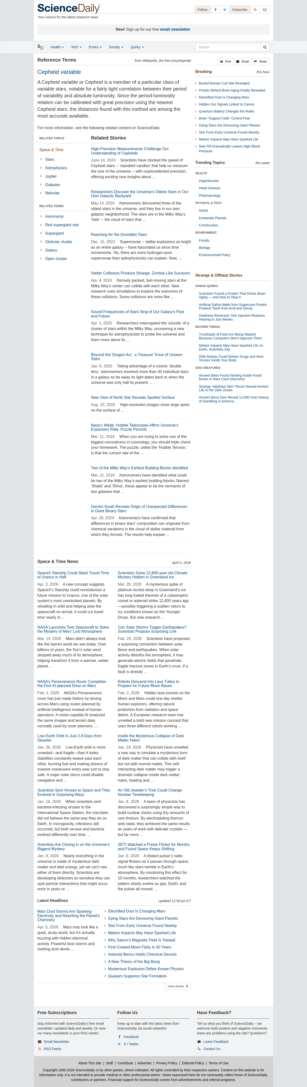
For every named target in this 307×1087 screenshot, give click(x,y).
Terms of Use (218, 1063)
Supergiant (54, 233)
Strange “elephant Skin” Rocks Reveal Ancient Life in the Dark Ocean (233, 388)
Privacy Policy (166, 1063)
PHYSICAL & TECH (208, 203)
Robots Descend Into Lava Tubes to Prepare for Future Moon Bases (148, 684)
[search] (265, 47)
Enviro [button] (95, 47)
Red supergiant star (62, 225)
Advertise (145, 1063)
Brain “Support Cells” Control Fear (224, 118)
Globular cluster (58, 242)
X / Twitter (131, 1044)
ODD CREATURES (207, 368)
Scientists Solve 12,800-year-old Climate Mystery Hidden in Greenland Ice (152, 575)
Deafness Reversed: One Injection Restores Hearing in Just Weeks (232, 317)
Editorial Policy (193, 1063)
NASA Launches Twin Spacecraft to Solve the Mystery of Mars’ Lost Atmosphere (73, 629)
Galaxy (51, 250)
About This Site (89, 1063)
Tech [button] (76, 47)
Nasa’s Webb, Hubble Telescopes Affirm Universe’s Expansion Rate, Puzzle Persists (134, 427)
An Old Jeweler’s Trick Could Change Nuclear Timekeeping (150, 792)
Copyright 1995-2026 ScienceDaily (69, 1070)
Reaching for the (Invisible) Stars (119, 234)
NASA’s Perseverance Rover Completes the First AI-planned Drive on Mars (71, 684)
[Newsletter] (265, 9)
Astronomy (54, 216)
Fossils (204, 240)
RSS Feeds (52, 1049)
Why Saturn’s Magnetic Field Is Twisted (141, 940)
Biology (204, 248)
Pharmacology (210, 195)
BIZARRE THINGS (207, 327)
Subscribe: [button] (240, 10)
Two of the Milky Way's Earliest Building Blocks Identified (139, 468)
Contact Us (211, 1049)
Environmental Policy (214, 255)
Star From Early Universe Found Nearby (142, 926)
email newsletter (175, 29)
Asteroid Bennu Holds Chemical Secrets (142, 954)
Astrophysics (56, 168)
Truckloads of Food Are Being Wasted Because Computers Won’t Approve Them (230, 336)
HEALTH (201, 173)
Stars (49, 159)
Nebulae (52, 193)
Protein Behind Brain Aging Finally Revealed (232, 90)
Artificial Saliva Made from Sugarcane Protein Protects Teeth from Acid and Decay (233, 306)
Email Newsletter (56, 1042)
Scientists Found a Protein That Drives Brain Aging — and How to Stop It (232, 295)
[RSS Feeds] (255, 9)
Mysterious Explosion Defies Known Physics (146, 969)
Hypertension (209, 181)
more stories (178, 986)
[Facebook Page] (215, 9)
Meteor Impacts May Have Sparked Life (142, 933)
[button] (225, 61)
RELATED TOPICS (51, 138)
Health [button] (57, 47)
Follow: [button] (202, 10)
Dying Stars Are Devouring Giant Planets (143, 918)
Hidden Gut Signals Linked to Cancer (226, 104)
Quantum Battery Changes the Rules (226, 111)
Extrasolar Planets (212, 218)
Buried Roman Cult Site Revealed (224, 83)
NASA (203, 210)
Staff (109, 1063)
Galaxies (52, 185)
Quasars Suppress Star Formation (137, 976)
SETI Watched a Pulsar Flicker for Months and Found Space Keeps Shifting (153, 846)
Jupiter (51, 176)
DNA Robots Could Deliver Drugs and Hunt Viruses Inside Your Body (231, 358)
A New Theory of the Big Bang (134, 962)
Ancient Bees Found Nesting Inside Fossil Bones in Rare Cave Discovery (230, 377)
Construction (208, 225)
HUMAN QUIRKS (206, 286)
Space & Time (51, 150)
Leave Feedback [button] (216, 1042)
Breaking (203, 72)
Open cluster (56, 259)
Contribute (125, 1063)
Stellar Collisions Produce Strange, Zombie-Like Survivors (140, 273)
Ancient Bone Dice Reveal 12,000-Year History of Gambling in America (234, 399)
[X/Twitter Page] (225, 9)
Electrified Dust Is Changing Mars (136, 911)
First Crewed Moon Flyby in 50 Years (139, 947)
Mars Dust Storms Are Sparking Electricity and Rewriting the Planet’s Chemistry (68, 915)
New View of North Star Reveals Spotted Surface (133, 397)
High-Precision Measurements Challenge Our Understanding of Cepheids (130, 151)
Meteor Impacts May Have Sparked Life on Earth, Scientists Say (231, 347)
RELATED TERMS (51, 206)
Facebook (131, 1037)
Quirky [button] (137, 47)
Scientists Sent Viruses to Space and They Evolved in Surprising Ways (73, 792)
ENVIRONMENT (206, 232)
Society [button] (116, 47)
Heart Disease (209, 188)
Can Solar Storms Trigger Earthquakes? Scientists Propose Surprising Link (152, 629)
